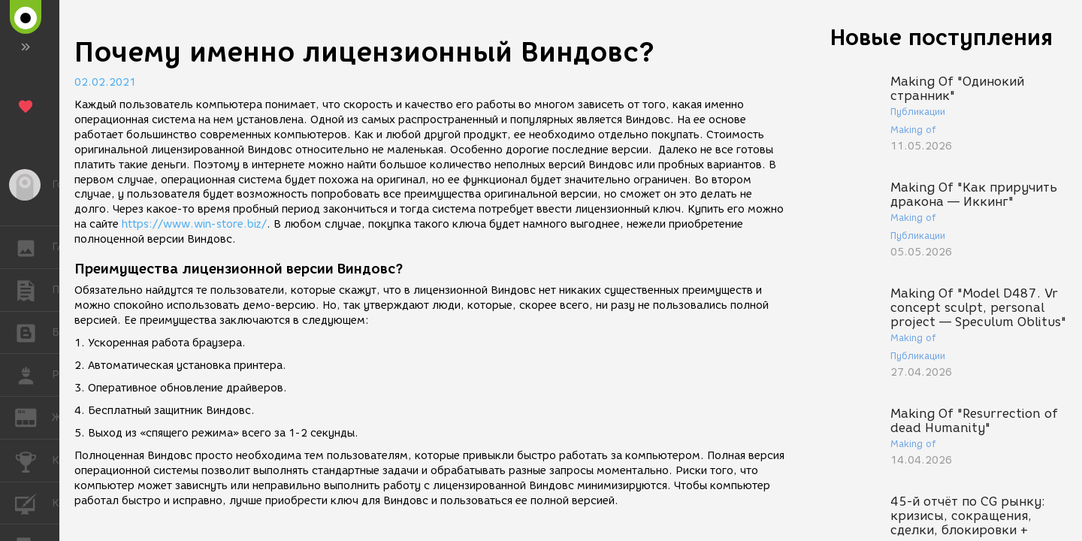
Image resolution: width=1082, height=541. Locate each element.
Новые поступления (941, 37)
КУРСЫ (33, 502)
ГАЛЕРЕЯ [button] (33, 247)
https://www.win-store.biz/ (194, 224)
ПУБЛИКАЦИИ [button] (33, 290)
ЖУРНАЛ (33, 416)
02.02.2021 (105, 82)
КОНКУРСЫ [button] (33, 461)
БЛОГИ (33, 332)
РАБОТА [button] (33, 375)
